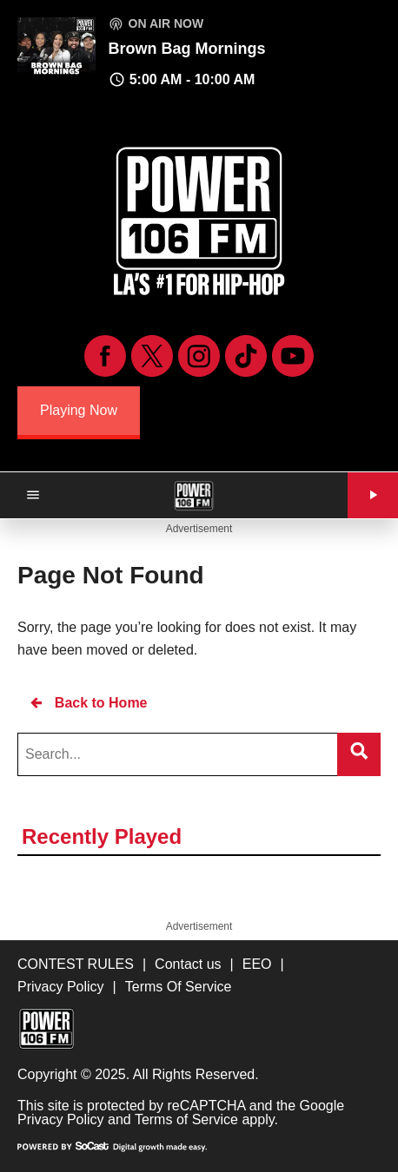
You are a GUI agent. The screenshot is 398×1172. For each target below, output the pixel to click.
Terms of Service (186, 1119)
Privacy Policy (60, 1119)
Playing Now (78, 410)
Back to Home (88, 703)
